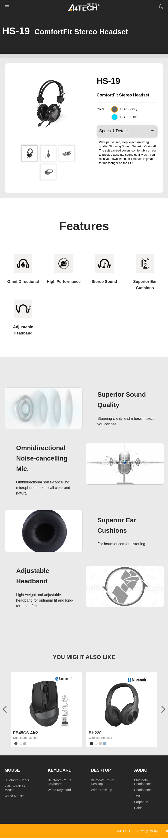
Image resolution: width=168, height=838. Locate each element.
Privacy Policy (147, 831)
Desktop (101, 770)
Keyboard (60, 770)
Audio (140, 770)
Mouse (12, 770)
